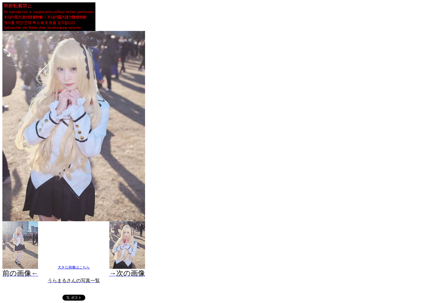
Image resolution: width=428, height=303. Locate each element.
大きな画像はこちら (74, 267)
